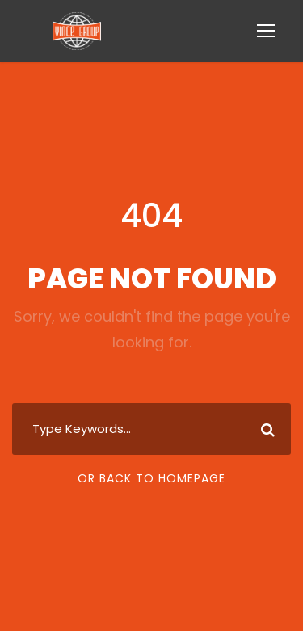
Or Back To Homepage (151, 478)
